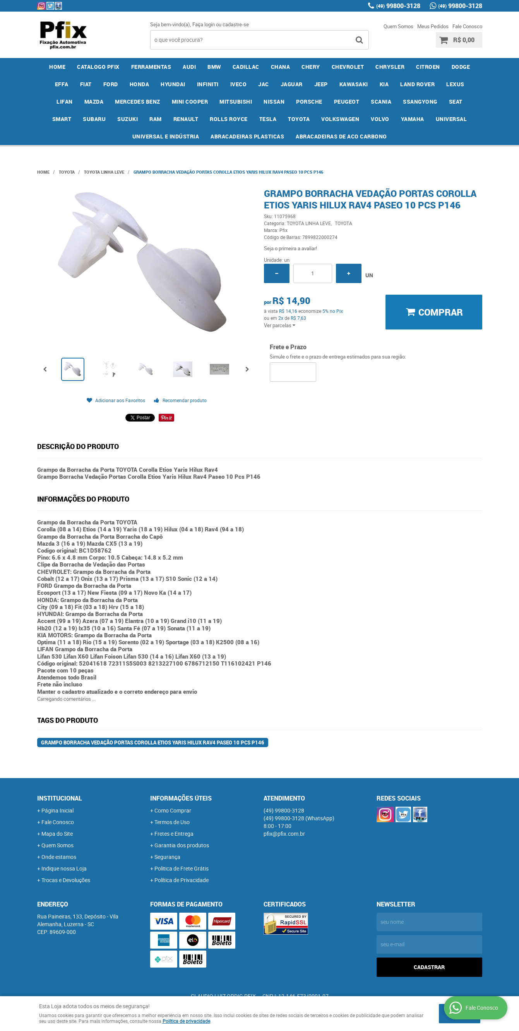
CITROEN (428, 66)
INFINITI (208, 84)
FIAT (86, 84)
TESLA (268, 119)
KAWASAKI (353, 84)
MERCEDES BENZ (137, 101)
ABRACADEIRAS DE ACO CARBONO (341, 136)
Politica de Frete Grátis (181, 868)
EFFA (62, 84)
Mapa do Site (57, 833)
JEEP (321, 84)
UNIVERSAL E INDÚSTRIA (165, 136)
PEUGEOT (347, 101)
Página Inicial (57, 810)
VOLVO (380, 119)
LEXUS (455, 84)
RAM (155, 119)
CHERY (310, 66)
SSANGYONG (420, 101)
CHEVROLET (348, 66)
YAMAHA (412, 119)
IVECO (238, 84)
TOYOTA (299, 119)
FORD (110, 84)
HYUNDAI (173, 84)
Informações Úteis (181, 798)
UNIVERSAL (451, 119)
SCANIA (381, 101)
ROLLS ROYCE (229, 119)
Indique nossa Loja (64, 868)
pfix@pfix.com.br (284, 833)
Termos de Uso (172, 822)
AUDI (189, 66)
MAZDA (94, 101)
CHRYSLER (389, 66)
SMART (62, 119)
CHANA (280, 66)
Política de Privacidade (181, 880)
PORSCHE (309, 101)
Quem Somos (398, 26)
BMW (214, 66)
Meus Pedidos (433, 26)
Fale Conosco (467, 26)
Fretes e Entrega (174, 833)
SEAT (455, 101)
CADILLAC (246, 66)
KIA (384, 84)
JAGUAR (292, 84)
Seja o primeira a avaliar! (290, 248)
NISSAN (274, 101)
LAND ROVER (417, 84)
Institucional (59, 798)
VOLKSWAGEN (340, 119)
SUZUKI (127, 119)
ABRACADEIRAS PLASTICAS (247, 136)
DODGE (461, 66)
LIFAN (65, 101)
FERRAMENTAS (151, 66)
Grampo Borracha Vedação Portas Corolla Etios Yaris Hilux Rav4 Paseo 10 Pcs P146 (152, 742)
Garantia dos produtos (181, 845)
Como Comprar (172, 810)
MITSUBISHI (235, 101)
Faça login (203, 24)
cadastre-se (236, 24)
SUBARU (94, 119)
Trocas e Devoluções (65, 880)
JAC (263, 84)
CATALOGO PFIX (98, 66)
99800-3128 (398, 6)
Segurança (167, 856)
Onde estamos (58, 856)
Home (57, 66)
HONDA (139, 84)
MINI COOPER (190, 101)
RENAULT (186, 119)
